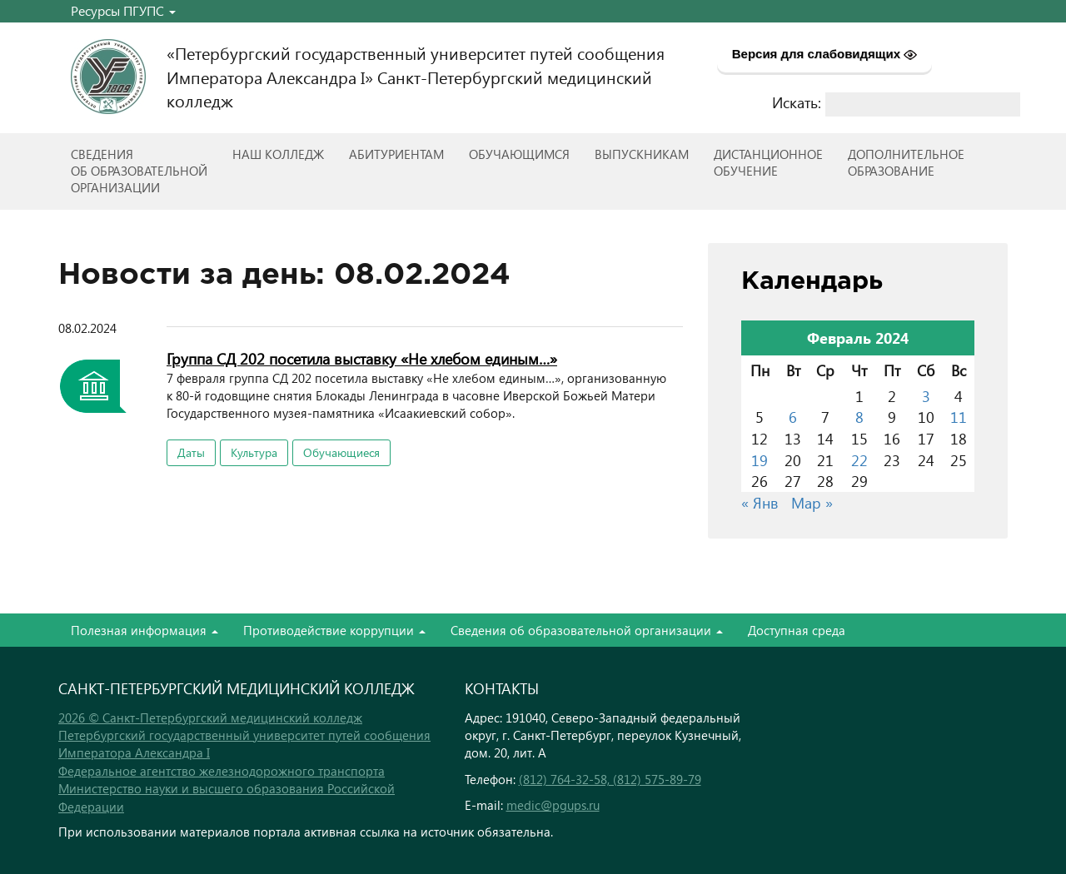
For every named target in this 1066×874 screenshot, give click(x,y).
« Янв (760, 502)
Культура (254, 452)
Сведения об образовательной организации (587, 630)
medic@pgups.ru (553, 805)
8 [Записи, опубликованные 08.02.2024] (859, 416)
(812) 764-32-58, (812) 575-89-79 (610, 779)
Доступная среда (796, 630)
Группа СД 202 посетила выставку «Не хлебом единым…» (362, 358)
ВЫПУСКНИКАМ (642, 154)
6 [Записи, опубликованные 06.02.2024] (793, 416)
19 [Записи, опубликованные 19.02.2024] (759, 459)
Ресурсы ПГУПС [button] (123, 10)
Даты (191, 452)
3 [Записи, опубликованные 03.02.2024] (926, 395)
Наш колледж (278, 154)
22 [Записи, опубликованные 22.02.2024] (859, 459)
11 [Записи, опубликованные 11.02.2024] (958, 416)
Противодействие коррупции (334, 630)
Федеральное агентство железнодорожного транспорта (221, 770)
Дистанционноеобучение (768, 162)
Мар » (812, 502)
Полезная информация (144, 630)
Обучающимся (519, 154)
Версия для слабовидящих (825, 54)
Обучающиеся (341, 452)
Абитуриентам (396, 154)
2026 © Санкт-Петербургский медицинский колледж (210, 717)
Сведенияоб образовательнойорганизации (139, 171)
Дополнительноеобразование (906, 162)
